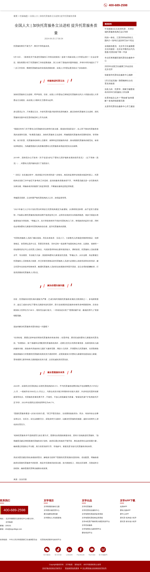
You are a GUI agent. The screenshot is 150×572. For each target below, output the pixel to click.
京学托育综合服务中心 (90, 510)
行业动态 (24, 16)
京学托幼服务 (87, 525)
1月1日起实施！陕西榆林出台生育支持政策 (119, 82)
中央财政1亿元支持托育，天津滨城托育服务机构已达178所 (119, 30)
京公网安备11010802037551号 (93, 568)
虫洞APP (123, 506)
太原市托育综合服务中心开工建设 (120, 106)
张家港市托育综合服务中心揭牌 (119, 75)
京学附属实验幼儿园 (52, 506)
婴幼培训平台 (87, 533)
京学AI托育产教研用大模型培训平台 (96, 521)
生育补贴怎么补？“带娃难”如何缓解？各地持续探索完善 (119, 99)
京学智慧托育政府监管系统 (92, 514)
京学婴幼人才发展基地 (52, 518)
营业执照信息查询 (72, 568)
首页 (16, 16)
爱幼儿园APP (125, 510)
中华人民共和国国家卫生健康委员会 (23, 540)
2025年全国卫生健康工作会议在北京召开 (119, 67)
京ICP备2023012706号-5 (52, 568)
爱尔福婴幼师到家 (51, 514)
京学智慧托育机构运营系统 (92, 518)
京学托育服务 (87, 506)
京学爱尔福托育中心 (52, 510)
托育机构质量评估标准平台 (50, 540)
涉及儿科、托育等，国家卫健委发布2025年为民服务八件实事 (120, 90)
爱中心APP (124, 514)
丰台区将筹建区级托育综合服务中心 (120, 59)
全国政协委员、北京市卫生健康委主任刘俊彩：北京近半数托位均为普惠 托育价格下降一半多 (120, 49)
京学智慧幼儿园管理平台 (91, 529)
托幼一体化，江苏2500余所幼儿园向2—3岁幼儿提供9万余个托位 (119, 39)
